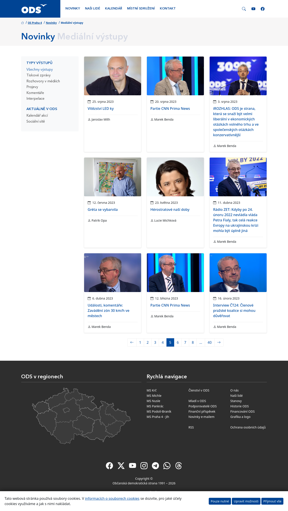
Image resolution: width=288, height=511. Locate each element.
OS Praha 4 (35, 23)
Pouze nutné (220, 501)
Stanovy (236, 401)
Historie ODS (239, 406)
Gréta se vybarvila (103, 209)
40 (210, 342)
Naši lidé (92, 8)
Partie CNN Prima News (170, 108)
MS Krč (152, 390)
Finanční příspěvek (201, 411)
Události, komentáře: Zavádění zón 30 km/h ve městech (108, 310)
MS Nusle (153, 401)
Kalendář (113, 8)
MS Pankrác (155, 406)
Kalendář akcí (37, 116)
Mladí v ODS (197, 401)
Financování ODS (242, 411)
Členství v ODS (198, 390)
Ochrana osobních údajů (248, 427)
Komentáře (35, 93)
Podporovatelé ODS (202, 406)
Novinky (72, 8)
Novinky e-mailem (201, 417)
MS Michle (154, 395)
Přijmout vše (272, 501)
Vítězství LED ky (101, 108)
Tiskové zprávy (38, 75)
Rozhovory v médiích (43, 81)
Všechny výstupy (39, 70)
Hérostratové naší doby (169, 209)
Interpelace (35, 99)
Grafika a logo (240, 417)
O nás (234, 390)
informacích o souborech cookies (112, 498)
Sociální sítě (35, 121)
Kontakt (168, 8)
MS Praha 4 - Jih (158, 417)
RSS (191, 427)
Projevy (32, 87)
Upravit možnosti (246, 501)
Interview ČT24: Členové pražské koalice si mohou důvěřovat (234, 310)
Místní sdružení (141, 8)
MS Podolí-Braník (159, 411)
